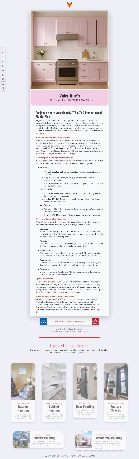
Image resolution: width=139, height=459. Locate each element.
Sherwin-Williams (57, 331)
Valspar (85, 331)
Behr (79, 331)
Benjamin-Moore (70, 331)
